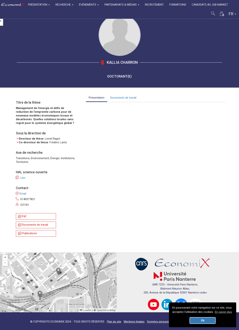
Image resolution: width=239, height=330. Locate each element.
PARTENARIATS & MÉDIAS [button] (121, 4)
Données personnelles (160, 321)
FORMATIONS (177, 4)
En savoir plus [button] (223, 312)
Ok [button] (202, 320)
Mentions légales (134, 321)
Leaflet (85, 310)
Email (21, 193)
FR (232, 14)
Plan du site (114, 321)
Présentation (96, 97)
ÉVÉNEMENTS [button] (89, 4)
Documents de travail (33, 225)
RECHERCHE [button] (64, 4)
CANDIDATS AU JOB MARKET (210, 4)
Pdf (22, 216)
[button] (58, 271)
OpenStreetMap (106, 310)
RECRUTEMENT (154, 4)
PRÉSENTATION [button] (39, 4)
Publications (27, 233)
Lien (20, 177)
